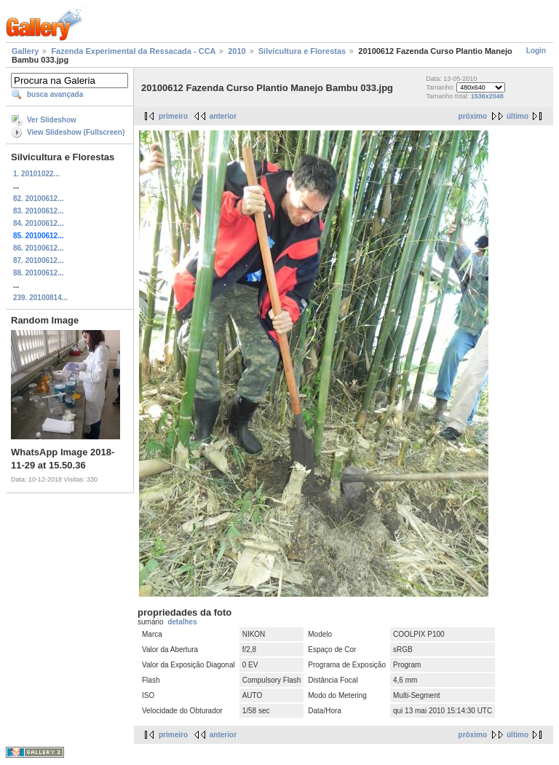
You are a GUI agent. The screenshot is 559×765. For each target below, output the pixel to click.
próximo (473, 116)
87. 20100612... (38, 260)
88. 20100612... (38, 273)
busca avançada (55, 94)
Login (536, 51)
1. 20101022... (36, 174)
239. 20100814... (40, 298)
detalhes (182, 622)
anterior (223, 116)
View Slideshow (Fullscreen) (75, 132)
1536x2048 (487, 96)
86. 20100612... (38, 248)
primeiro (173, 116)
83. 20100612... (38, 211)
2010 (236, 51)
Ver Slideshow (51, 120)
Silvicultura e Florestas (302, 51)
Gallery (25, 51)
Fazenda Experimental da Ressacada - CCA (133, 51)
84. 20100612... (38, 223)
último (517, 116)
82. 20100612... (38, 199)
